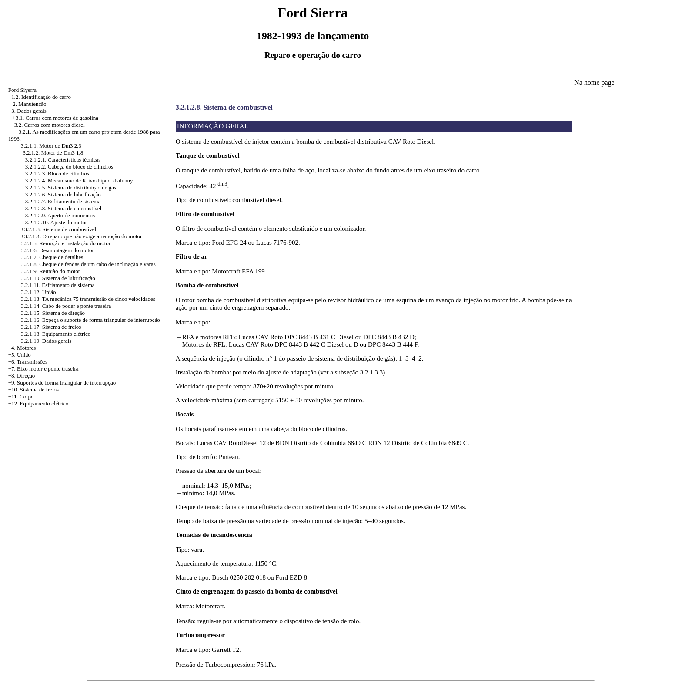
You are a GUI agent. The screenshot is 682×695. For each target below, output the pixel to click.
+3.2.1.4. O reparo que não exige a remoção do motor (81, 236)
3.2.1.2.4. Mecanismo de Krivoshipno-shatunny (79, 180)
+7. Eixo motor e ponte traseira (43, 368)
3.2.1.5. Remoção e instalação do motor (65, 243)
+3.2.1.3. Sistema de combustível (58, 229)
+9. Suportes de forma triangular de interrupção (62, 382)
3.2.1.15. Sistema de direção (53, 313)
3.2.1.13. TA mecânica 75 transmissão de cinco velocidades (88, 299)
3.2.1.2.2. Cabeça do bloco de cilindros (69, 166)
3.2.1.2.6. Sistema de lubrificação (63, 194)
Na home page (594, 82)
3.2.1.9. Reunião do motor (50, 271)
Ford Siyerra (22, 90)
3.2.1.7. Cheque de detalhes (52, 257)
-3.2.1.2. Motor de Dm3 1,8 (52, 152)
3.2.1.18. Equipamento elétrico (55, 334)
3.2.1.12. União (38, 292)
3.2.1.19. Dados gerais (46, 340)
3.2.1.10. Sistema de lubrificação (58, 278)
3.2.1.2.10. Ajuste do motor (56, 222)
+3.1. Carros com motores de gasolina (56, 118)
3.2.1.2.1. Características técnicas (63, 159)
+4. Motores (22, 347)
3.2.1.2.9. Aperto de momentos (60, 215)
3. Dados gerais (29, 111)
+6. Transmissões (27, 361)
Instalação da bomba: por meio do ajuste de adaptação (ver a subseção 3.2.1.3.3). (281, 372)
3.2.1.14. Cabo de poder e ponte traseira (66, 306)
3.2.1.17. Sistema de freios (51, 327)
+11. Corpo (21, 396)
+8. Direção (21, 375)
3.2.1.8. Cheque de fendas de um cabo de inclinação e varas (88, 264)
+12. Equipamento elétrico (38, 403)
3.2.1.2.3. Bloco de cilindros (57, 173)
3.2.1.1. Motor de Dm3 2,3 (51, 145)
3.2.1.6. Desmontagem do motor (57, 250)
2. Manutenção (29, 104)
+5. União (19, 354)
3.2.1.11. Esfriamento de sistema (58, 285)
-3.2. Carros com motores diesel (49, 124)
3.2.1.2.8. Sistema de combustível (63, 208)
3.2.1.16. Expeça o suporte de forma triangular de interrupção (90, 320)
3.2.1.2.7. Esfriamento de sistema (62, 201)
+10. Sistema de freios (33, 389)
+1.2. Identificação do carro (39, 97)
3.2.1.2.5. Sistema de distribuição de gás (70, 187)
